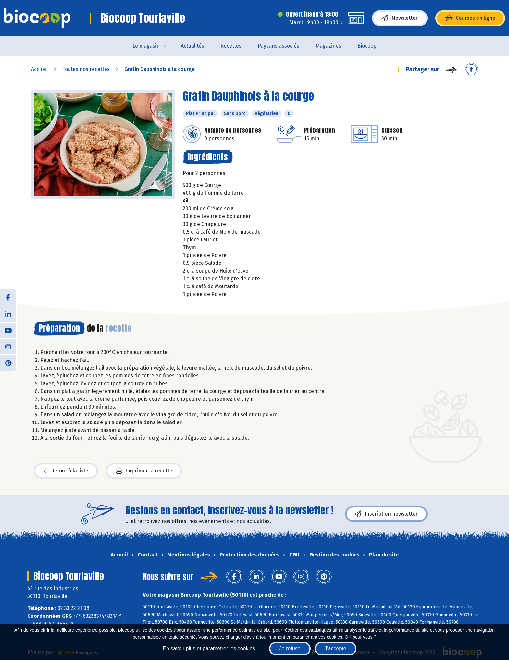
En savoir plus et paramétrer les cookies (209, 648)
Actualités (192, 46)
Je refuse (290, 648)
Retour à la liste (65, 471)
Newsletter (400, 18)
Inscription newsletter (386, 514)
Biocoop (367, 46)
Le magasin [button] (146, 46)
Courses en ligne (470, 18)
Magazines (328, 46)
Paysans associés (278, 46)
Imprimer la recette (144, 471)
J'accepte (335, 648)
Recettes (231, 46)
